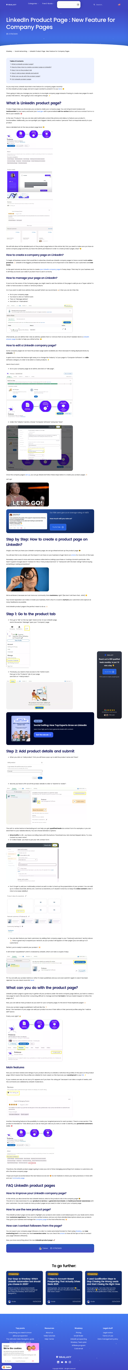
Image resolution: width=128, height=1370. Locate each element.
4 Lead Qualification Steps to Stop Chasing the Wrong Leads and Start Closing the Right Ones (103, 1279)
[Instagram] (70, 1360)
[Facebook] (66, 1360)
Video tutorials (49, 1334)
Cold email (78, 1346)
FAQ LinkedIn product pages (21, 77)
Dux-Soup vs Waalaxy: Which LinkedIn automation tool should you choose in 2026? (24, 1279)
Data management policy (108, 1337)
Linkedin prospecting (78, 1337)
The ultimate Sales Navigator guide (20, 1337)
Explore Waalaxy (66, 3)
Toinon (43, 1246)
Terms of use (108, 1334)
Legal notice (108, 1330)
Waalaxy (79, 1229)
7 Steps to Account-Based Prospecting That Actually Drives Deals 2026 (63, 1279)
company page (41, 1217)
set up (28, 473)
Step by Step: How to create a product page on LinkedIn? (31, 65)
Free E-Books (49, 3)
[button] (7, 1367)
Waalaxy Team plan (78, 1340)
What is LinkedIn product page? (23, 62)
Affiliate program (78, 1343)
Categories (34, 3)
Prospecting (13, 1272)
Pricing (78, 1330)
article (73, 553)
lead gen (40, 109)
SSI (83, 1073)
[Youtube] (62, 1360)
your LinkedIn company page (50, 267)
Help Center (49, 1337)
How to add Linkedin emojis (20, 1340)
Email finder (78, 1334)
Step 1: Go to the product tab (22, 68)
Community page (18, 1176)
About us (49, 1330)
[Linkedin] (58, 1360)
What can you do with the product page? (26, 74)
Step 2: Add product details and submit (25, 71)
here (60, 87)
